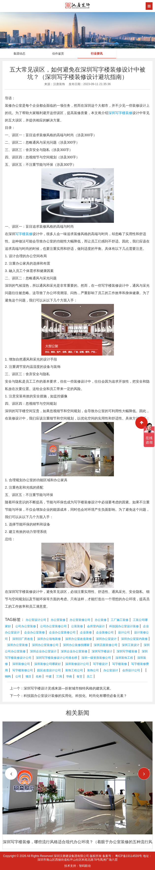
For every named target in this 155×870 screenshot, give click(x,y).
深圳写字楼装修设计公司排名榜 (56, 658)
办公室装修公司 (80, 620)
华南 (69, 676)
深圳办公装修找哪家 (76, 645)
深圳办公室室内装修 (134, 639)
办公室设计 (110, 670)
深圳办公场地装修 (49, 639)
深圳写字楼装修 (120, 113)
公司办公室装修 (25, 626)
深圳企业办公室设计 (43, 651)
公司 (18, 676)
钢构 (8, 676)
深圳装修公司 (21, 664)
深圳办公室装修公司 (45, 645)
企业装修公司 (105, 632)
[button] (144, 773)
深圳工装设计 (131, 645)
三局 (59, 676)
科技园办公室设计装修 (124, 626)
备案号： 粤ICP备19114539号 (122, 856)
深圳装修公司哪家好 (47, 664)
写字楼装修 (23, 234)
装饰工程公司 (74, 670)
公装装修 (77, 626)
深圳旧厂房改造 (22, 639)
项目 (28, 676)
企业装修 (86, 632)
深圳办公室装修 (17, 645)
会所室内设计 (96, 626)
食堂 (79, 676)
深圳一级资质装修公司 (96, 658)
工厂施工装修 (119, 620)
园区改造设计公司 (49, 670)
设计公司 (124, 632)
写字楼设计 (100, 664)
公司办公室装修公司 (53, 626)
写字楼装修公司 (22, 670)
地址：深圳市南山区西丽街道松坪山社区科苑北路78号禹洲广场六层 (94, 857)
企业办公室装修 (34, 632)
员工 (90, 676)
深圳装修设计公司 (77, 664)
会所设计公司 (131, 670)
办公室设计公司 (36, 620)
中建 (49, 676)
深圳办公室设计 (106, 639)
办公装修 (101, 620)
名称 (39, 676)
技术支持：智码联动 (77, 866)
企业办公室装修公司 (62, 632)
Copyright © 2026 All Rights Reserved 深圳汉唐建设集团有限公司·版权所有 (53, 856)
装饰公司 (93, 670)
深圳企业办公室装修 (74, 651)
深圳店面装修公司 (105, 645)
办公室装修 (58, 620)
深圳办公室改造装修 (78, 639)
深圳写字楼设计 (102, 651)
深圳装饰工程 (124, 658)
